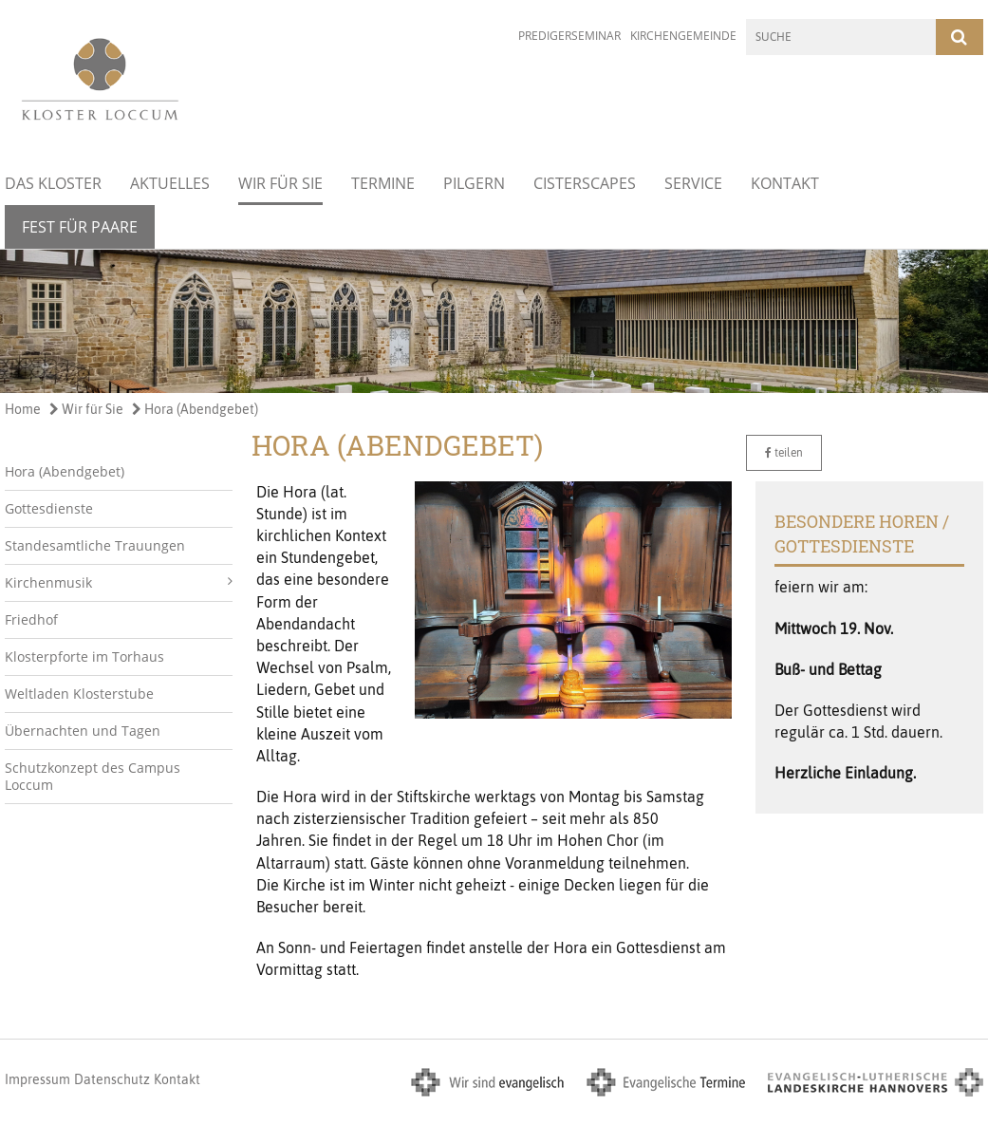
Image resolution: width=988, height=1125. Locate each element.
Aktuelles (170, 183)
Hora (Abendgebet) (195, 409)
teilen (784, 452)
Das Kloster (53, 183)
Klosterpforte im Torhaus (84, 656)
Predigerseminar (569, 36)
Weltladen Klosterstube (79, 693)
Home (23, 409)
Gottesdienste (49, 508)
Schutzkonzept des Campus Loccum (92, 776)
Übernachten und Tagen (82, 731)
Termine (383, 183)
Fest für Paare (80, 226)
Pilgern (474, 183)
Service (693, 183)
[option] (494, 322)
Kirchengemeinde (683, 36)
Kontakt (785, 183)
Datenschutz (112, 1079)
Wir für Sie (280, 183)
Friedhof (31, 619)
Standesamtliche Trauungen (95, 545)
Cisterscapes (584, 183)
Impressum (37, 1079)
